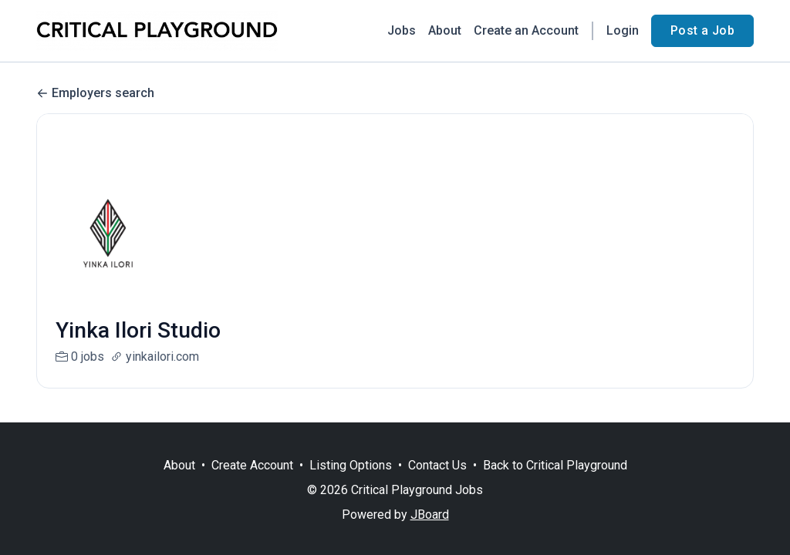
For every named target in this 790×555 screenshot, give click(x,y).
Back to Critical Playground (555, 465)
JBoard (429, 514)
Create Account (252, 465)
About (444, 30)
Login (622, 30)
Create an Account (526, 30)
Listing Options (350, 465)
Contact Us (437, 465)
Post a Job (702, 30)
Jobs (401, 30)
